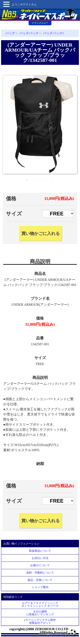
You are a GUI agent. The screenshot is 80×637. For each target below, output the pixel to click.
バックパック (29, 33)
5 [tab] (53, 179)
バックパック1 (53, 33)
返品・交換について (40, 580)
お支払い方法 (40, 558)
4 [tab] (46, 179)
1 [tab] (27, 179)
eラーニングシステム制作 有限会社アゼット (40, 621)
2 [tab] (34, 179)
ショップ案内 (40, 587)
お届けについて (40, 565)
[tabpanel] (40, 124)
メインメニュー (40, 22)
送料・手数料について (40, 572)
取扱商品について (40, 550)
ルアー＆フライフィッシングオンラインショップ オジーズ (40, 604)
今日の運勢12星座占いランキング (40, 613)
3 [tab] (40, 179)
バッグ (10, 33)
